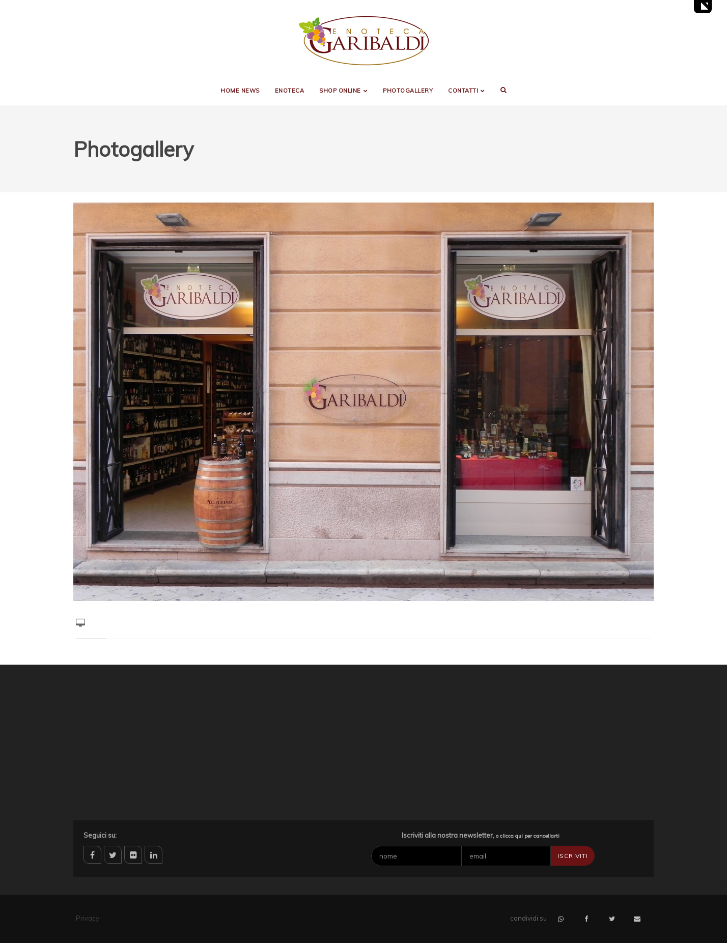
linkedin (153, 855)
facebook (92, 855)
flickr (133, 855)
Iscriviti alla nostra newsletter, (481, 835)
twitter (113, 855)
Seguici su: (100, 835)
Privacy (87, 918)
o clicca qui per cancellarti (528, 836)
